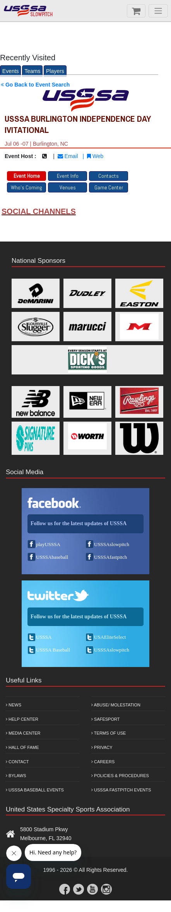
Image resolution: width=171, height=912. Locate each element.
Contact (17, 761)
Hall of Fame (22, 747)
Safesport (105, 719)
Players (55, 71)
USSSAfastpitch (110, 557)
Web (95, 156)
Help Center (22, 719)
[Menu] (158, 10)
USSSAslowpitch (111, 544)
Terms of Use (108, 733)
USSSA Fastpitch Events (121, 790)
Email (68, 156)
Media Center (23, 733)
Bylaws (16, 775)
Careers (103, 761)
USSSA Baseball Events (35, 790)
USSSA (43, 637)
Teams (32, 71)
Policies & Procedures (120, 775)
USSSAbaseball (52, 557)
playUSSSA (48, 544)
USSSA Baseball (53, 650)
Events (10, 71)
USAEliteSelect (110, 637)
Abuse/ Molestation (115, 705)
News (13, 705)
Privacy (102, 747)
